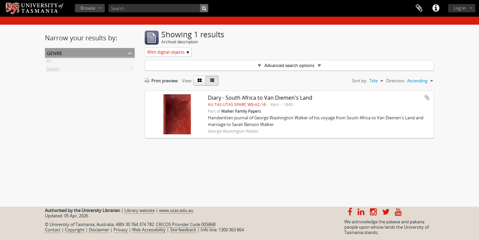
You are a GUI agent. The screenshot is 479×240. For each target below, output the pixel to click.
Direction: (395, 81)
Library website (139, 210)
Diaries (53, 70)
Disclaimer (99, 230)
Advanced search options (289, 65)
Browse (87, 8)
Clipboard (419, 8)
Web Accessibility (149, 230)
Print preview (161, 81)
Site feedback (183, 230)
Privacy (120, 230)
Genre (54, 52)
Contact (53, 230)
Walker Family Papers (241, 111)
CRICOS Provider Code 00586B (186, 224)
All (48, 62)
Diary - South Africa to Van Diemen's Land (260, 97)
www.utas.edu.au (176, 210)
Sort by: (359, 81)
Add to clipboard (427, 97)
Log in (460, 8)
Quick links (435, 8)
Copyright (74, 230)
